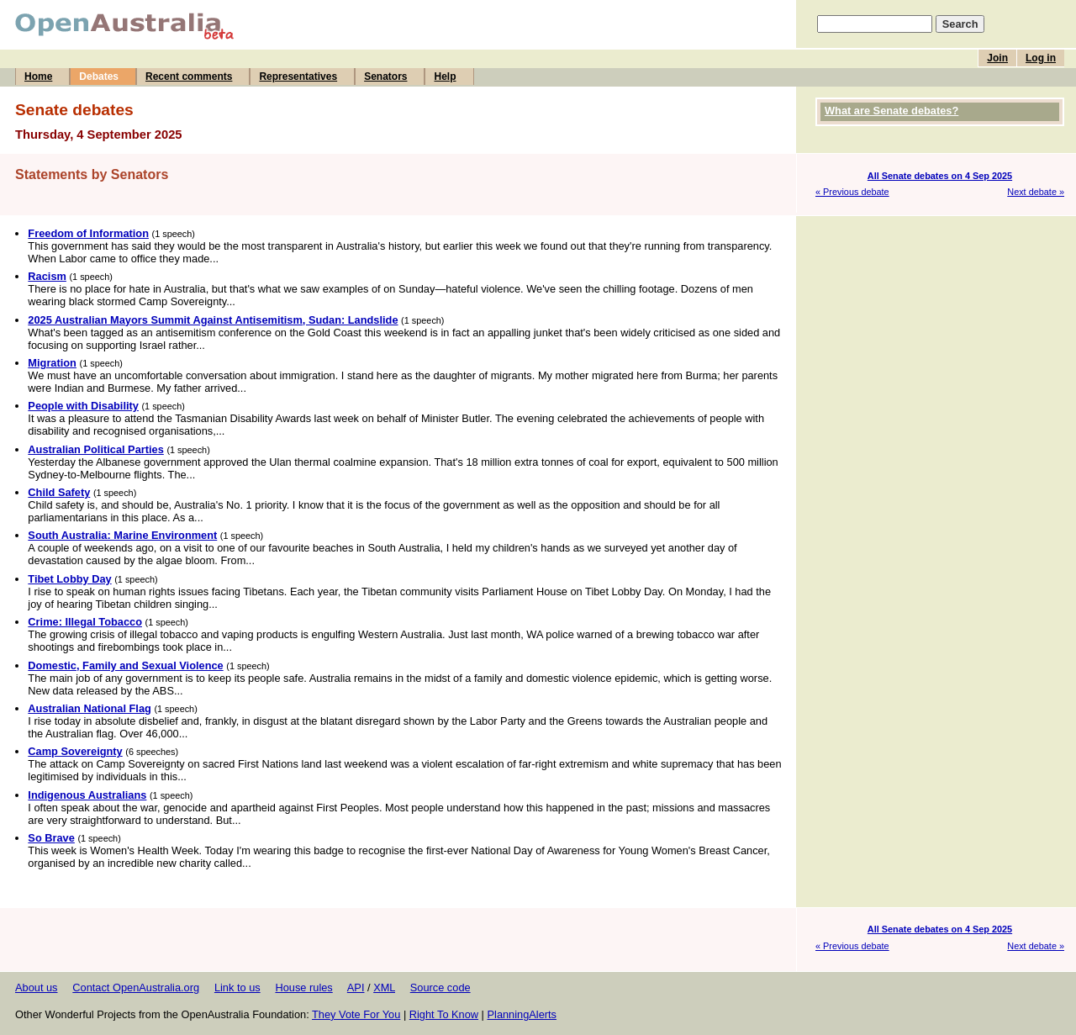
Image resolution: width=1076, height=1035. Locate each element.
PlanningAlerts (522, 1014)
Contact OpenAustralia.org (135, 987)
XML (384, 987)
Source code (440, 987)
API (356, 987)
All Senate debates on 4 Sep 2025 (940, 176)
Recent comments (188, 76)
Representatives (298, 76)
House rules (303, 987)
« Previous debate (852, 192)
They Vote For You (356, 1014)
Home (38, 76)
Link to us (237, 987)
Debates (99, 76)
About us (36, 987)
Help (445, 76)
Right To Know (443, 1014)
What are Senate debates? (891, 110)
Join (997, 58)
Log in (1041, 58)
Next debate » (1035, 192)
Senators (385, 76)
